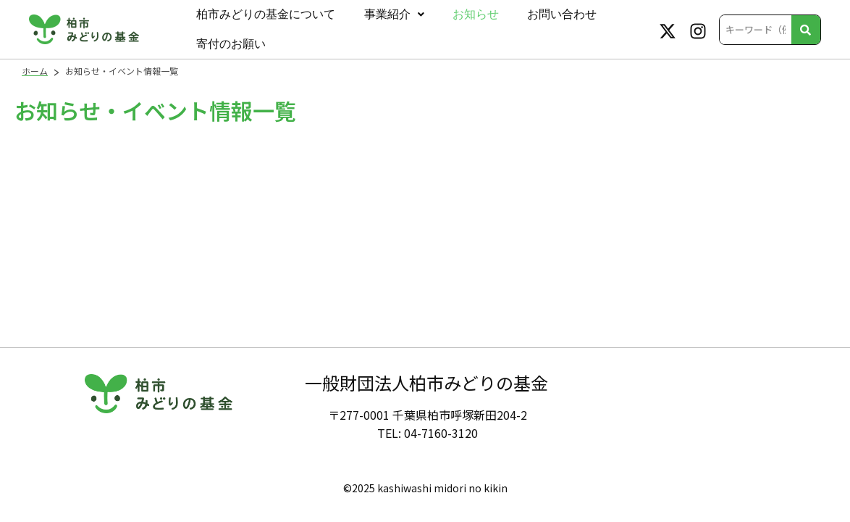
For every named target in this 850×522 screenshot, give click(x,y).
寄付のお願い (228, 50)
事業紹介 (384, 16)
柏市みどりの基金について (262, 16)
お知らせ (459, 16)
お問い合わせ (538, 16)
